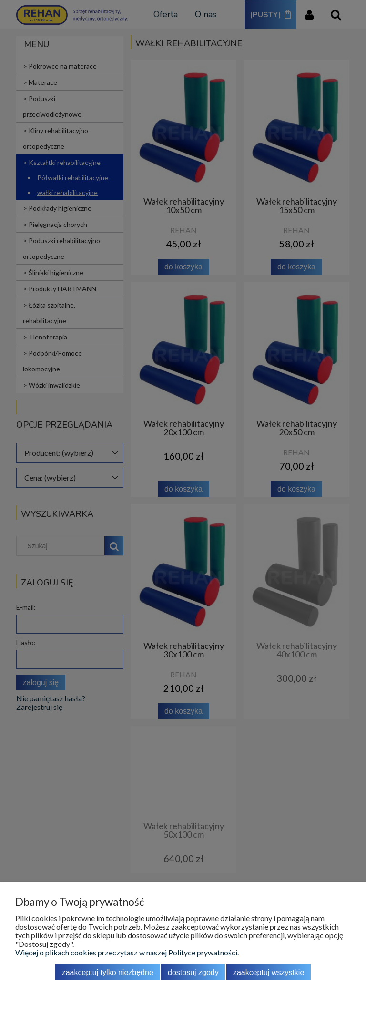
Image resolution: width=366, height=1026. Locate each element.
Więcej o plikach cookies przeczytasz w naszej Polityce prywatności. (127, 952)
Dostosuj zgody (193, 972)
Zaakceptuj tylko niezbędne (107, 972)
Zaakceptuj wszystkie (268, 972)
